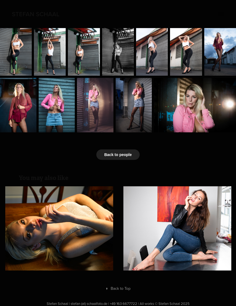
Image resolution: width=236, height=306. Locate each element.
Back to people (118, 154)
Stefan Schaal (35, 14)
